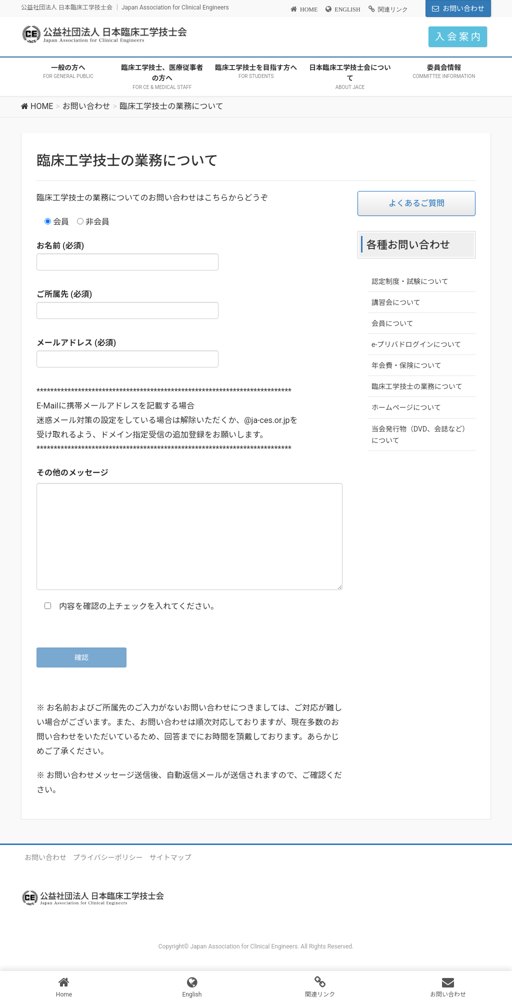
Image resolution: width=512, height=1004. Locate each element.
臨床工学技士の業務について (417, 386)
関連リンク (393, 9)
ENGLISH (347, 9)
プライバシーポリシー (108, 858)
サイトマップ (171, 858)
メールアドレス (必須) (127, 353)
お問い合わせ (463, 8)
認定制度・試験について (410, 282)
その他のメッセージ (72, 473)
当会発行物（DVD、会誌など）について (420, 434)
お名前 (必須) (127, 255)
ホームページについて (406, 408)
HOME (309, 9)
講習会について (396, 302)
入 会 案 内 (457, 36)
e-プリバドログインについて (416, 344)
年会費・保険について (407, 366)
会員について (393, 324)
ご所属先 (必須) (127, 304)
